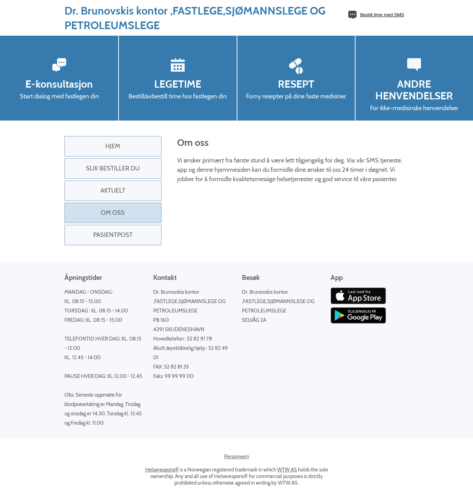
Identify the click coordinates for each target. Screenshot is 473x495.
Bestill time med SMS (382, 14)
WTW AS (287, 470)
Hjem (112, 146)
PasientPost (113, 235)
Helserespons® (162, 470)
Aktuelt (112, 190)
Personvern (236, 456)
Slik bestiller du (113, 168)
